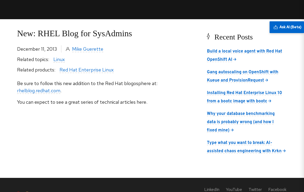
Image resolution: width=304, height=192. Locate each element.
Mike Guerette (87, 49)
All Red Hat (275, 9)
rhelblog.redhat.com (38, 90)
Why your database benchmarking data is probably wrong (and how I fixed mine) (241, 122)
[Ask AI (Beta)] (287, 27)
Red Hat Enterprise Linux (87, 70)
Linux (59, 59)
